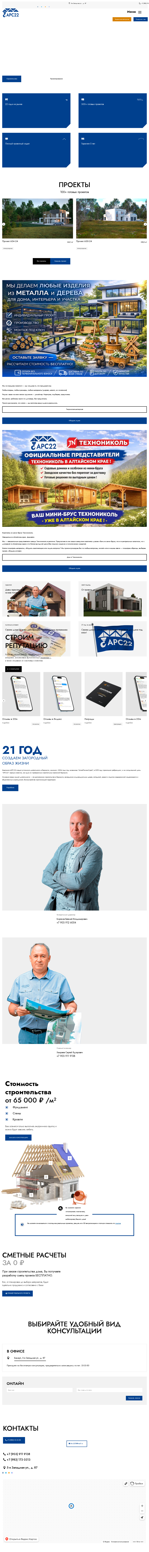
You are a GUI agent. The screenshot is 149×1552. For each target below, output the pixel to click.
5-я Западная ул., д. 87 (22, 1468)
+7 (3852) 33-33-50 (14, 1440)
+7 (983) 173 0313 (18, 1460)
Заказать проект (60, 261)
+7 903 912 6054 (66, 922)
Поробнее (10, 788)
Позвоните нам (141, 19)
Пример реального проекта (19, 1293)
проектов (45, 657)
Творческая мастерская (122, 19)
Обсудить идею (74, 421)
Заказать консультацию (18, 1138)
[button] (3, 224)
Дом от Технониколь (74, 557)
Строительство (11, 79)
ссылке (118, 1223)
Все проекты (41, 261)
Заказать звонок (134, 1398)
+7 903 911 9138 (66, 1056)
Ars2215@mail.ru (77, 1443)
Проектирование (56, 79)
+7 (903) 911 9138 (18, 1454)
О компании (14, 669)
